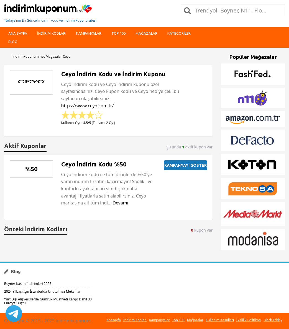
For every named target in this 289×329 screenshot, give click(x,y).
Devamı (120, 203)
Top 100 (118, 33)
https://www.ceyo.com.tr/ (87, 106)
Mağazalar (146, 33)
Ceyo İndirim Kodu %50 (93, 164)
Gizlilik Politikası (248, 320)
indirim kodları (51, 33)
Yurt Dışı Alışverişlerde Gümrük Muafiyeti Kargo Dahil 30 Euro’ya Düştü (48, 301)
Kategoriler (179, 33)
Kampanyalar (88, 33)
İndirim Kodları (135, 320)
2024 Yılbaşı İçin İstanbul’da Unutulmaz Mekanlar (42, 291)
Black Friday (273, 320)
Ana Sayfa (17, 33)
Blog (12, 42)
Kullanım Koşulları (220, 320)
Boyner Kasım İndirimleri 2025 (27, 283)
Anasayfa (113, 320)
